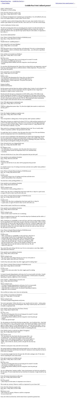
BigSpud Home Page (6, 1)
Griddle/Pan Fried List (18, 1)
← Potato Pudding (5, 3)
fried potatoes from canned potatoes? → (65, 3)
